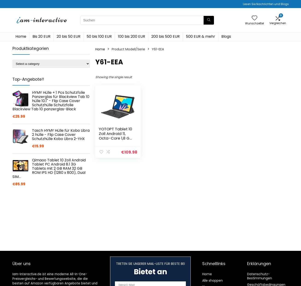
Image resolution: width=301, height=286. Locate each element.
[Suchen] (209, 20)
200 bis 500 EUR (165, 36)
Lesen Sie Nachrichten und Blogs (266, 4)
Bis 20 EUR (41, 36)
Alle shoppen (212, 280)
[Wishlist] (254, 18)
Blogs (226, 36)
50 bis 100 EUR (99, 36)
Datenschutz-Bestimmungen (259, 276)
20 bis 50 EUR (68, 36)
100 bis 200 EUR (131, 36)
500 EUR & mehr (200, 36)
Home (20, 36)
